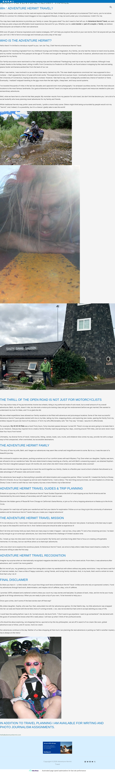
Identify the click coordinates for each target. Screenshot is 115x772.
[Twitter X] (13, 1)
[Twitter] (95, 761)
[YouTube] (10, 1)
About (62, 7)
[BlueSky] (6, 1)
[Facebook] (8, 1)
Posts (45, 7)
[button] (110, 7)
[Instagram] (3, 1)
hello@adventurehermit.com (11, 735)
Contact (69, 7)
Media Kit (53, 7)
